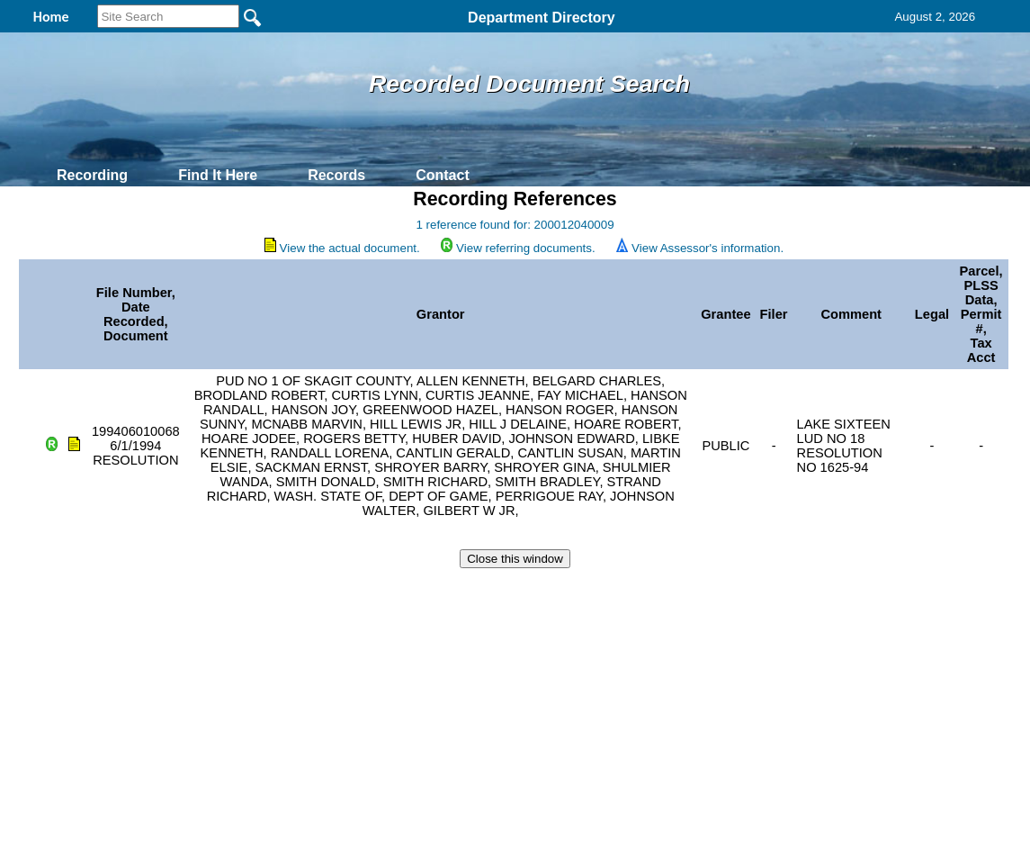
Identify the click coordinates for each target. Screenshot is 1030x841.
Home (340, 590)
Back (270, 590)
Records (336, 175)
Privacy (507, 590)
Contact (443, 175)
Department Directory (541, 17)
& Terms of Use (574, 590)
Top (215, 590)
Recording (92, 175)
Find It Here (217, 175)
